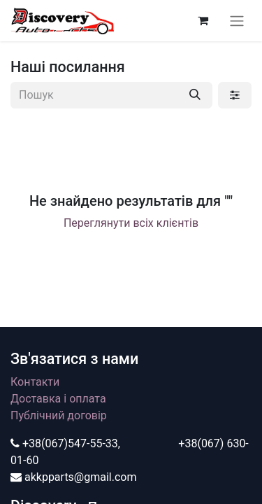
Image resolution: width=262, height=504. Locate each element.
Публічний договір (58, 415)
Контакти (34, 381)
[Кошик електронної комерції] (203, 20)
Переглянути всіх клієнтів (131, 223)
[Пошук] (194, 95)
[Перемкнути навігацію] (237, 21)
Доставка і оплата (58, 398)
